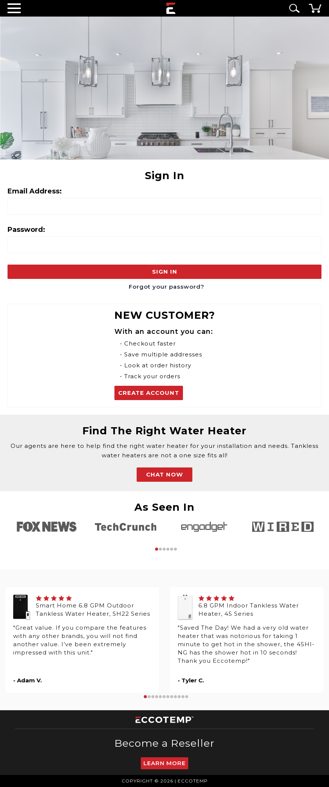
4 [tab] (167, 549)
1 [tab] (156, 549)
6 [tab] (175, 549)
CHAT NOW (164, 474)
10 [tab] (179, 696)
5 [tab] (171, 549)
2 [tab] (160, 549)
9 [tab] (175, 696)
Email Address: (35, 191)
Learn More (164, 763)
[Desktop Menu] (14, 8)
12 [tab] (186, 696)
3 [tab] (164, 549)
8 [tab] (171, 696)
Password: (26, 229)
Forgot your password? (166, 286)
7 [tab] (167, 696)
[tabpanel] (47, 527)
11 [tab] (182, 696)
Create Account (148, 392)
